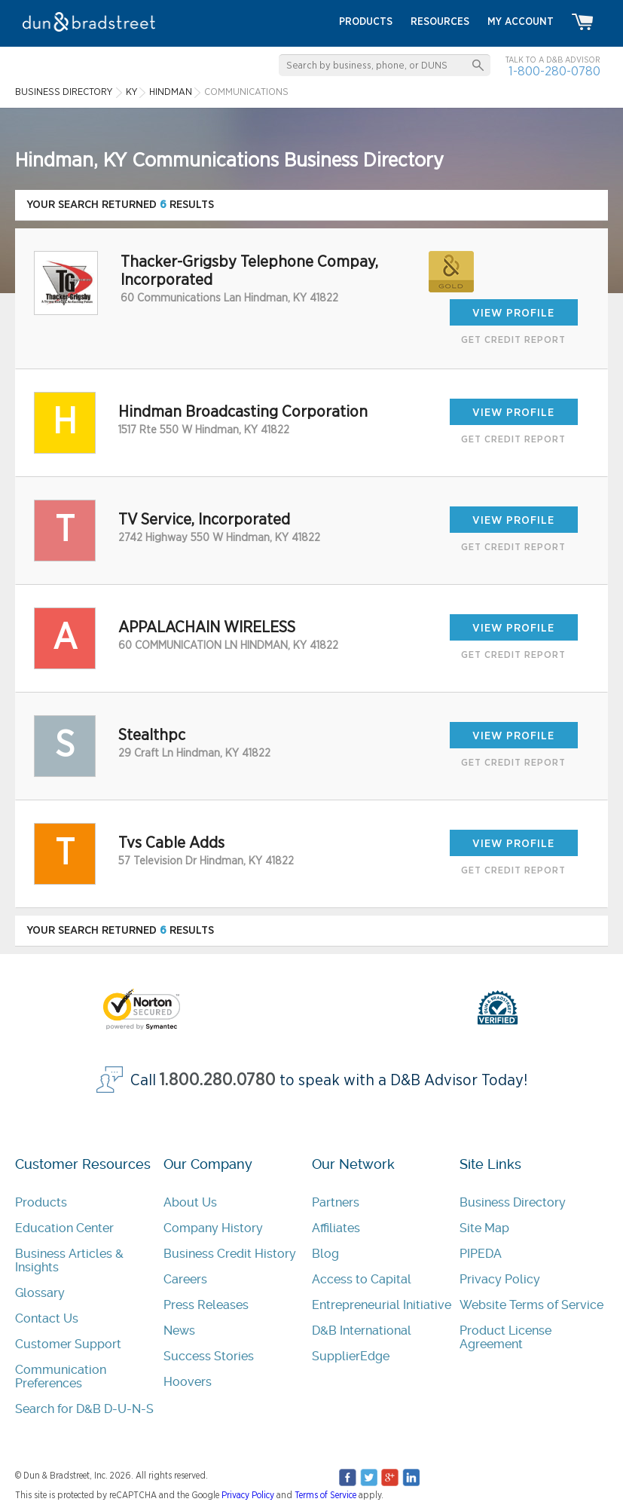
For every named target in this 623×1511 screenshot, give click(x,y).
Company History (213, 1228)
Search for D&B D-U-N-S (84, 1409)
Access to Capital (361, 1279)
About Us (190, 1202)
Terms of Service (325, 1495)
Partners (335, 1202)
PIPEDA (481, 1253)
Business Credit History (229, 1253)
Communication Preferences (60, 1376)
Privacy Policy (500, 1279)
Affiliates (336, 1228)
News (179, 1330)
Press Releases (206, 1305)
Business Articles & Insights (69, 1260)
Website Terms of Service (531, 1305)
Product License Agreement (505, 1337)
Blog (325, 1253)
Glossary (40, 1293)
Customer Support (68, 1344)
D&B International (361, 1330)
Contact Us (46, 1318)
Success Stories (208, 1356)
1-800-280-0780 (554, 71)
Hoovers (187, 1382)
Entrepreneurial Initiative (381, 1305)
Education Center (64, 1228)
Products (41, 1202)
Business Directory (513, 1202)
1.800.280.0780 (218, 1080)
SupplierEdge (350, 1356)
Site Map (484, 1228)
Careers (185, 1279)
